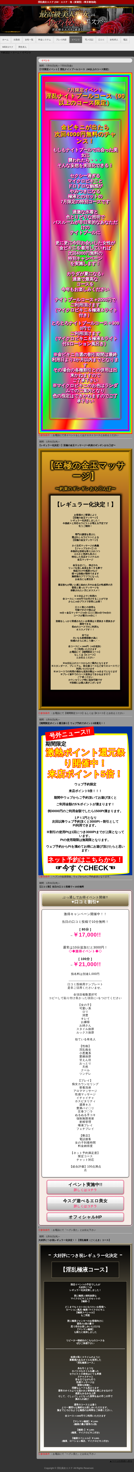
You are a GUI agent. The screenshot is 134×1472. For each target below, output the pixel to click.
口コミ (101, 39)
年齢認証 (5, 52)
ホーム (5, 39)
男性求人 (22, 47)
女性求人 (114, 39)
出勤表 (17, 39)
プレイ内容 (61, 39)
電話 (125, 39)
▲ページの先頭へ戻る (121, 1461)
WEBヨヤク (7, 47)
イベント (76, 39)
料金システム (44, 39)
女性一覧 (29, 39)
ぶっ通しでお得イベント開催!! (85, 897)
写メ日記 (89, 39)
